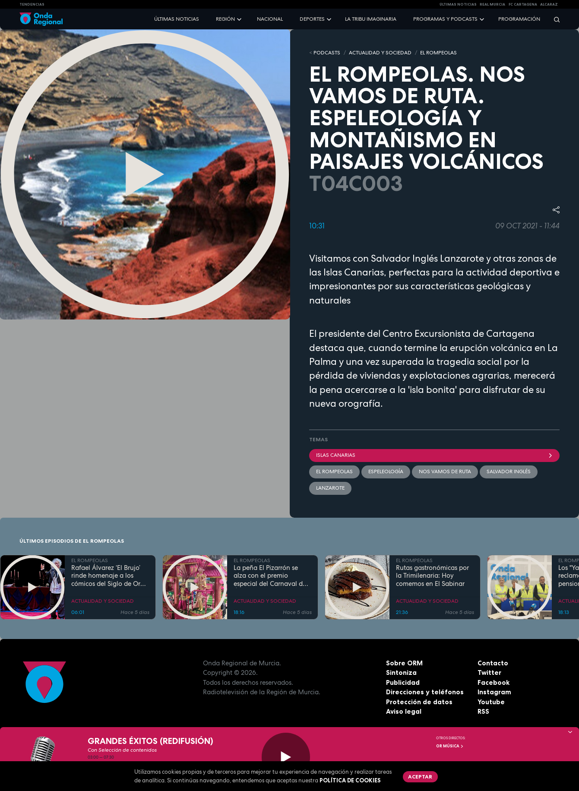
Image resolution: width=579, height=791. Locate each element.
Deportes (312, 19)
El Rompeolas (334, 471)
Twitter (489, 672)
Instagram (494, 692)
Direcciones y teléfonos (425, 692)
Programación (519, 19)
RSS (483, 711)
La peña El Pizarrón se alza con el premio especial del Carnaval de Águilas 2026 (270, 576)
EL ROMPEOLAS (438, 52)
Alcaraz (549, 4)
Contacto (493, 663)
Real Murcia (492, 4)
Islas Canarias (434, 455)
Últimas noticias (176, 19)
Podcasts (326, 52)
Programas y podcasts (445, 19)
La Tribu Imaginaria (370, 19)
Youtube (491, 702)
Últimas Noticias (458, 4)
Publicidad (403, 682)
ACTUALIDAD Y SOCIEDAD (380, 52)
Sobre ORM (404, 663)
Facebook (493, 682)
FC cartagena (523, 4)
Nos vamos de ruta (445, 471)
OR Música (450, 746)
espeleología (385, 471)
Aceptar (420, 776)
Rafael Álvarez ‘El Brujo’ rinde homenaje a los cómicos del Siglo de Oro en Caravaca (107, 576)
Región (225, 19)
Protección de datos (419, 702)
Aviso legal (403, 711)
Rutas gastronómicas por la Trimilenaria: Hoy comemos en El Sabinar (432, 576)
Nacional (270, 19)
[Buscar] (554, 19)
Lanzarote (330, 487)
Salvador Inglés (509, 471)
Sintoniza (401, 672)
